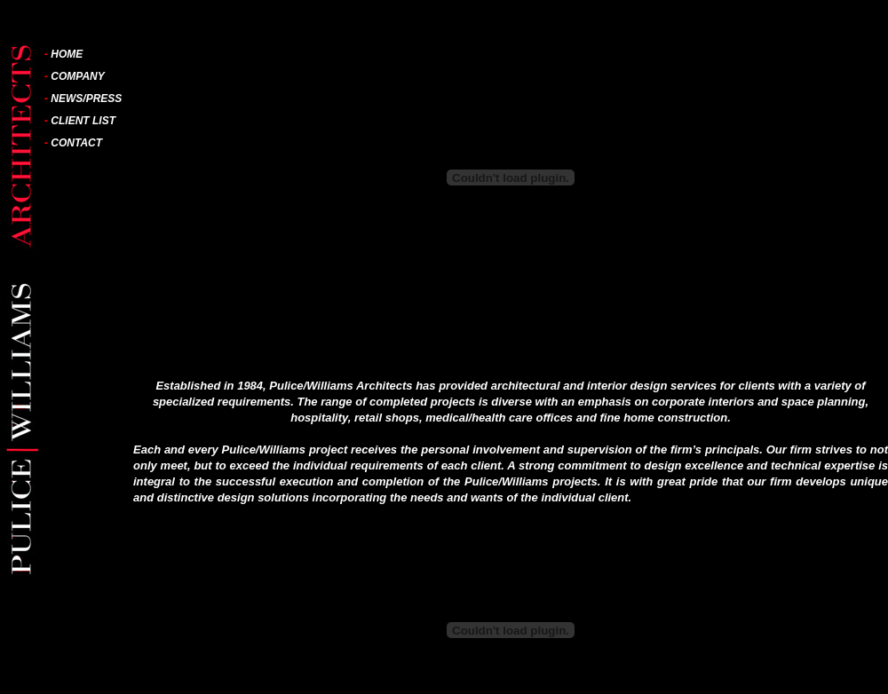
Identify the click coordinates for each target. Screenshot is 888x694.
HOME (67, 54)
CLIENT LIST (83, 120)
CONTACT (76, 143)
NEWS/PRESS (86, 98)
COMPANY (77, 76)
